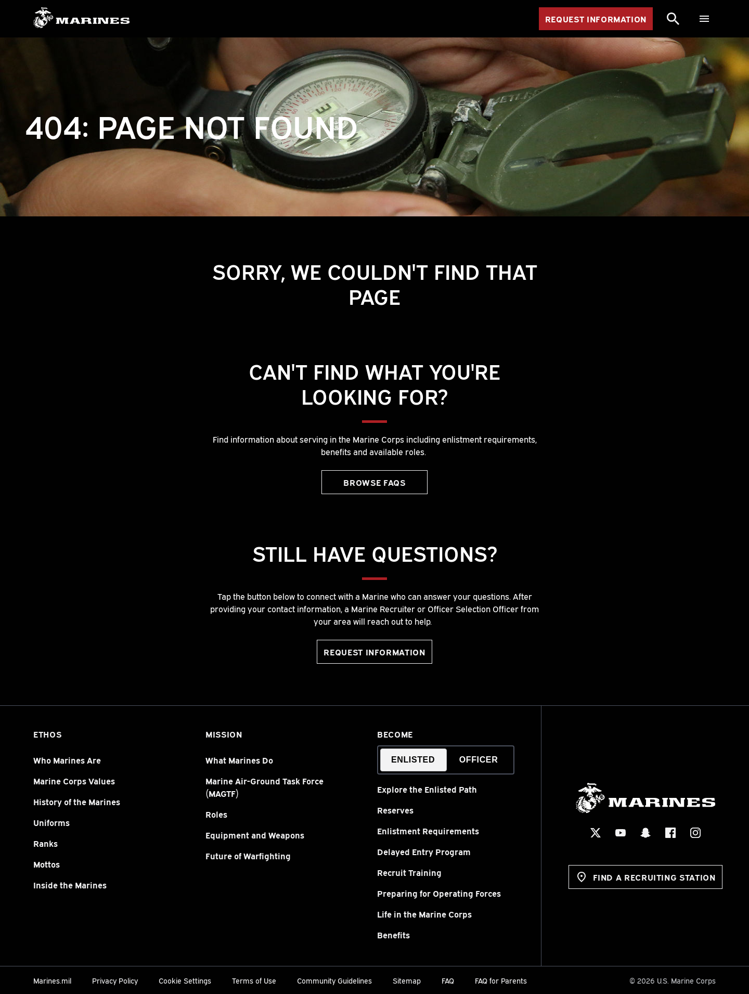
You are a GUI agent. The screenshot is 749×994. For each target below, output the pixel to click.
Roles (216, 814)
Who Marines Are (67, 760)
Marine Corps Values (74, 780)
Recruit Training (409, 872)
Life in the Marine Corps (424, 914)
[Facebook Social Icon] (669, 832)
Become (395, 734)
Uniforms (51, 822)
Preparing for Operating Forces (439, 893)
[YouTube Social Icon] (620, 832)
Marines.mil (52, 980)
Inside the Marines (70, 884)
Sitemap (407, 980)
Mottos (46, 864)
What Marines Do (239, 760)
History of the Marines (76, 801)
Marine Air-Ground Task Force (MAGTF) (264, 787)
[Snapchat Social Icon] (645, 832)
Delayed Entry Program (424, 851)
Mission (223, 734)
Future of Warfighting (248, 855)
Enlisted (413, 759)
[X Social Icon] (595, 832)
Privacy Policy (115, 980)
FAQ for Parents (501, 980)
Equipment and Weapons (254, 835)
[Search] (673, 18)
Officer (478, 759)
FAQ (448, 980)
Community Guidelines (334, 980)
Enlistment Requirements (428, 830)
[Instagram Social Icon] (694, 832)
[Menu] (704, 18)
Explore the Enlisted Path (427, 789)
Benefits (393, 934)
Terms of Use (254, 980)
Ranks (45, 843)
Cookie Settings (185, 980)
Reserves (395, 810)
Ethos (47, 734)
